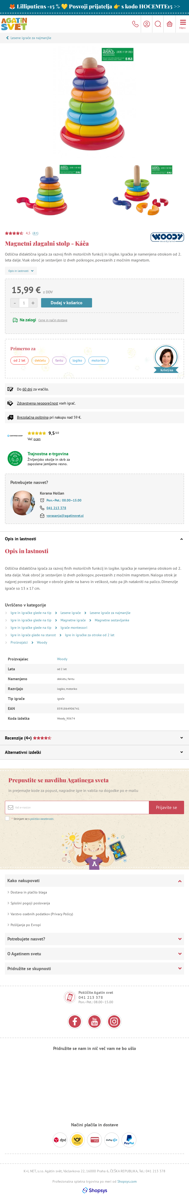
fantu (59, 360)
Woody (42, 642)
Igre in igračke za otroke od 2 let (89, 635)
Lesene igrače (71, 612)
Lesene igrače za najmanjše (31, 38)
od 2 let (19, 360)
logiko (77, 360)
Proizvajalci (20, 642)
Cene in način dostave (52, 320)
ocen (37, 439)
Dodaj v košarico (66, 302)
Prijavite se (166, 807)
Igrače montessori (74, 627)
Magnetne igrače (74, 620)
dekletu (40, 360)
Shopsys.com (127, 1181)
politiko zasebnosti (41, 819)
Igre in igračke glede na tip (31, 612)
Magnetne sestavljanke (112, 620)
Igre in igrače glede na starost (34, 635)
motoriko (98, 360)
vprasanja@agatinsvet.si (65, 515)
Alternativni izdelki (94, 752)
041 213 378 (56, 508)
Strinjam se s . (32, 819)
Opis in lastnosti (94, 539)
